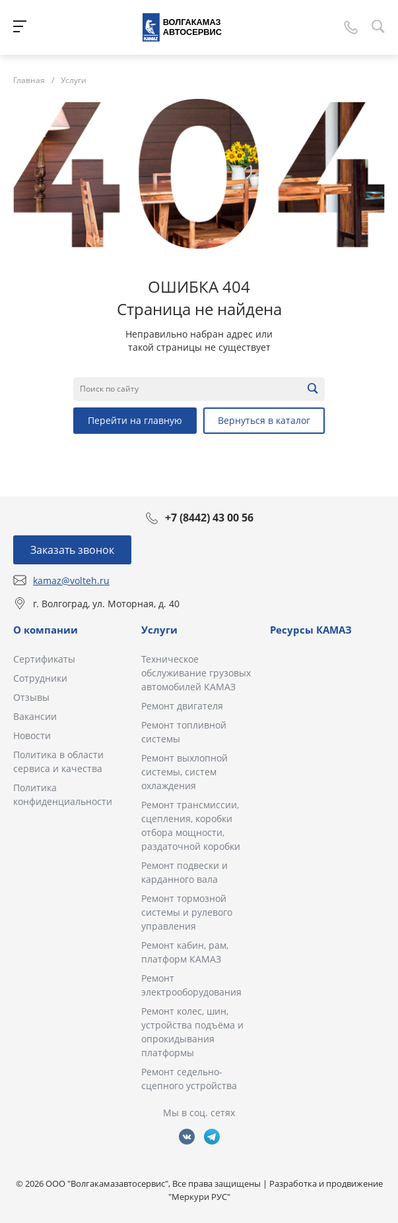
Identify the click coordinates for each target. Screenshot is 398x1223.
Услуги (159, 629)
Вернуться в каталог (264, 420)
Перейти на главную (135, 420)
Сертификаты (44, 659)
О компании (45, 629)
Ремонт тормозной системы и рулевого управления (186, 912)
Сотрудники (40, 678)
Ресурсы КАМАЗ (311, 629)
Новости (32, 735)
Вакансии (35, 716)
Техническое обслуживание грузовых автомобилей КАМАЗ (196, 673)
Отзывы (31, 697)
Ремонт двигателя (182, 706)
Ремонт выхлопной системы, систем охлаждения (184, 772)
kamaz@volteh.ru (71, 580)
